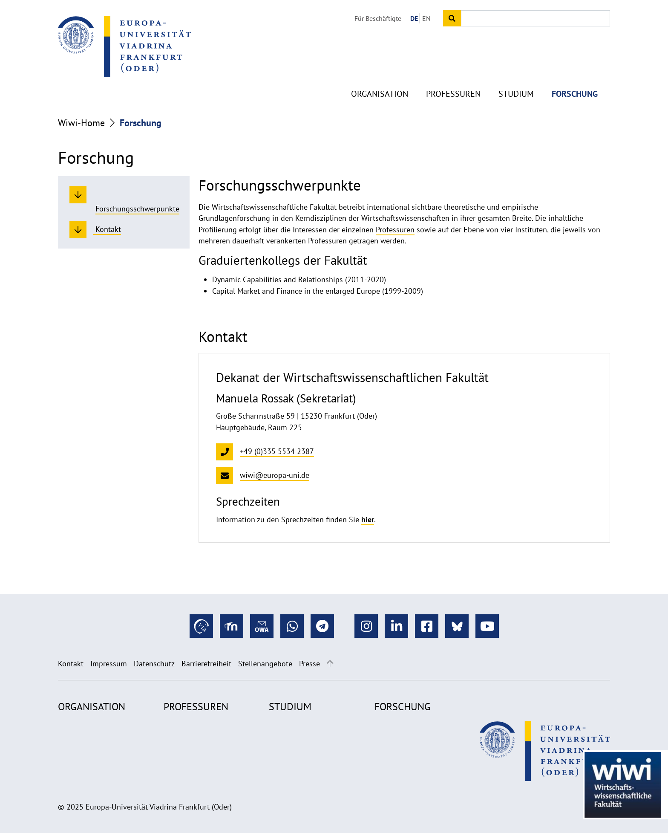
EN (426, 18)
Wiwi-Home (81, 123)
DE (414, 18)
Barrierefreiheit (206, 663)
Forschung (575, 76)
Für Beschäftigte (377, 18)
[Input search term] (535, 18)
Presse (309, 663)
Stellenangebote (265, 663)
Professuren (453, 76)
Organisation (379, 76)
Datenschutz (154, 663)
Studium (516, 76)
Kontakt (71, 663)
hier (367, 519)
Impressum (108, 663)
